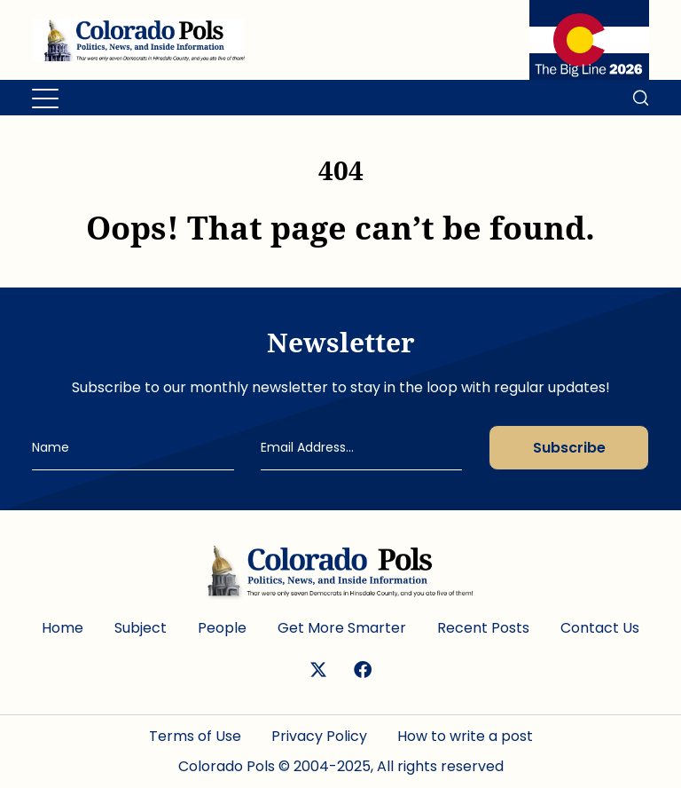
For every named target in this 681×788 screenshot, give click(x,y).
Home (62, 628)
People (222, 628)
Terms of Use (195, 736)
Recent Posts (483, 628)
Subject (140, 628)
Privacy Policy (319, 736)
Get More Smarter (342, 628)
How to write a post (465, 736)
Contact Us (599, 628)
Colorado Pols (226, 766)
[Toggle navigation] (46, 97)
